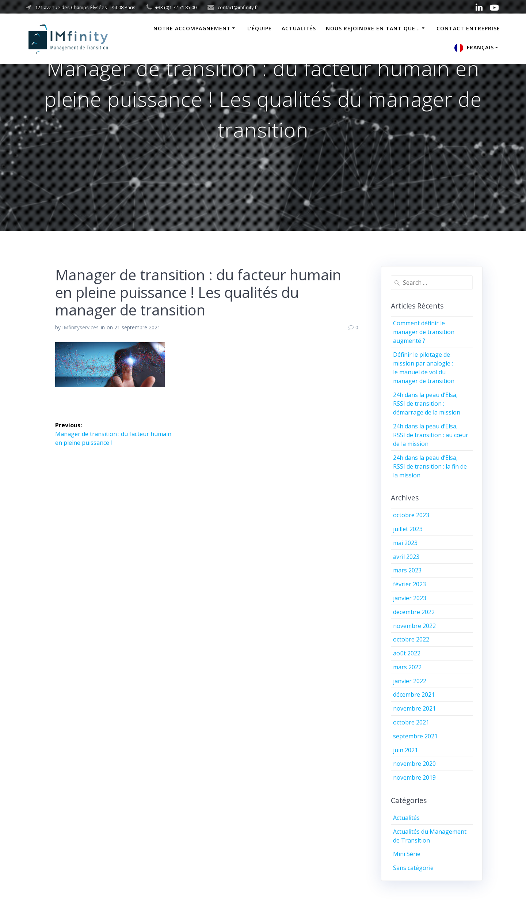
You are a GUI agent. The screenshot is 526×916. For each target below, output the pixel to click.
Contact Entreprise (468, 28)
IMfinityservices (80, 327)
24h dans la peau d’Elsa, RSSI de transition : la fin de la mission (430, 466)
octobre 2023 (411, 515)
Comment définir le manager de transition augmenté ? (423, 332)
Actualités (299, 28)
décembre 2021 (414, 694)
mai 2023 (405, 543)
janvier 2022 (409, 681)
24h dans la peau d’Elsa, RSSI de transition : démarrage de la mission (426, 403)
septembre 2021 (415, 736)
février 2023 (409, 584)
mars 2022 (407, 667)
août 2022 (406, 653)
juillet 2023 (408, 529)
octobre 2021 (411, 722)
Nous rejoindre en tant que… (373, 28)
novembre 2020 (414, 764)
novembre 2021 (414, 708)
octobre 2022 (411, 639)
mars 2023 (407, 570)
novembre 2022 (414, 626)
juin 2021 (405, 750)
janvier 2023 (409, 598)
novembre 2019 (414, 777)
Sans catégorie (413, 868)
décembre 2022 (414, 612)
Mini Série (406, 854)
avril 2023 (406, 557)
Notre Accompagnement (192, 28)
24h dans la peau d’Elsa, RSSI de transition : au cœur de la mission (430, 435)
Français (480, 47)
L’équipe (259, 28)
